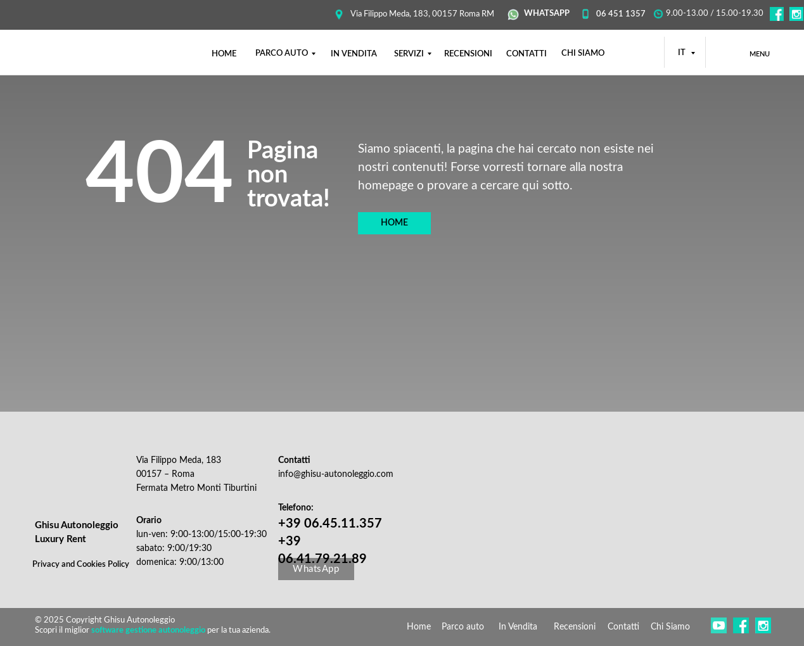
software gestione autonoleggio (148, 630)
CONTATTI (526, 54)
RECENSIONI (468, 54)
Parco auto (463, 627)
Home (419, 627)
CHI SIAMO (582, 53)
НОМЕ (224, 54)
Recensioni (575, 627)
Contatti (623, 627)
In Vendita (518, 627)
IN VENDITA (354, 54)
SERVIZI (409, 54)
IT (682, 53)
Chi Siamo (670, 627)
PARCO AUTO (281, 53)
